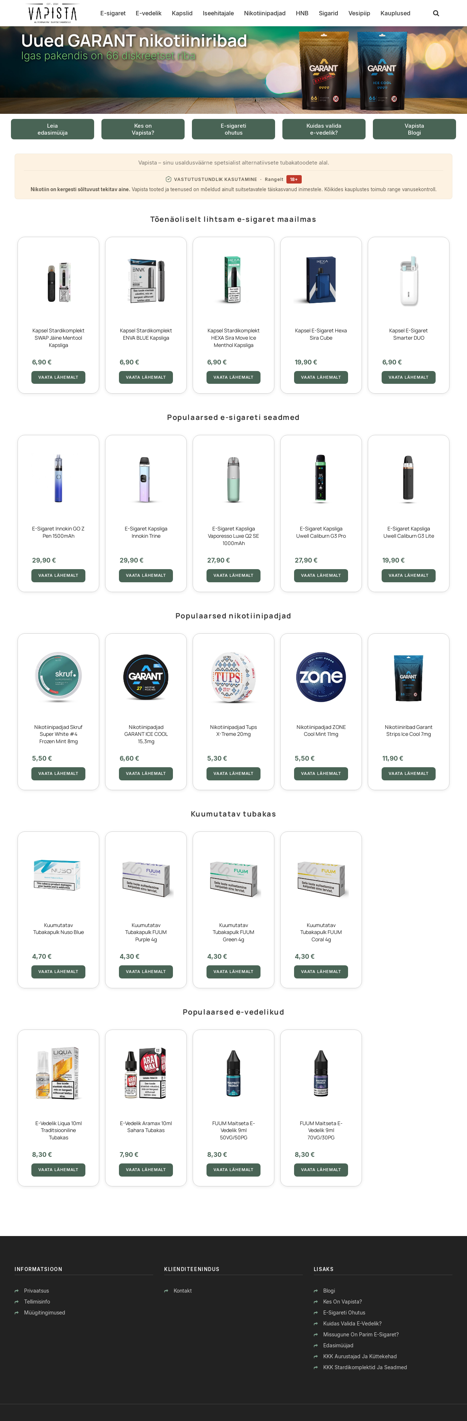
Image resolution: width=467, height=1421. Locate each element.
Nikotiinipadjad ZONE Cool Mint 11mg (321, 730)
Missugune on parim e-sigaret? (361, 1334)
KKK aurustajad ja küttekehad (360, 1356)
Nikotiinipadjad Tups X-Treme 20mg (233, 730)
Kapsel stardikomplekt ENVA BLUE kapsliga (146, 334)
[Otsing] (436, 13)
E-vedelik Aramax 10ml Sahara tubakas (146, 1127)
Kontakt (183, 1290)
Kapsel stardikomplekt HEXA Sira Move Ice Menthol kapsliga (234, 337)
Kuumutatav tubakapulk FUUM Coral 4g (321, 932)
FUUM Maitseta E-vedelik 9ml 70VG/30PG (321, 1130)
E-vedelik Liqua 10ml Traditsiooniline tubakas (58, 1130)
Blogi (329, 1290)
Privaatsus (36, 1290)
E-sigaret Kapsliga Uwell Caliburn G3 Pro (321, 532)
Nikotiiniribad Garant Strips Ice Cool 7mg (409, 730)
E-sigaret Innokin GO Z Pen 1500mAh (58, 532)
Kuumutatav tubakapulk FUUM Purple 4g (146, 932)
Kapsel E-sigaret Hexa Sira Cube (321, 334)
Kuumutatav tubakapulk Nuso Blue (58, 929)
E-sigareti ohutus (344, 1312)
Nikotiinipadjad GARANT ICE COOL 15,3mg (146, 734)
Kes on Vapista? (342, 1301)
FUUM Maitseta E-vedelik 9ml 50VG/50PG (233, 1130)
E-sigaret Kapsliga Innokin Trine (146, 532)
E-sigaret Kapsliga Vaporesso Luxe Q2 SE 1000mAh (233, 535)
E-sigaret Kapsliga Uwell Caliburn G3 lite (408, 532)
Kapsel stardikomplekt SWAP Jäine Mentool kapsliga (58, 337)
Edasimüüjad (338, 1345)
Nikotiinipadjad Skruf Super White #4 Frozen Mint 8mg (58, 734)
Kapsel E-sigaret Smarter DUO (408, 334)
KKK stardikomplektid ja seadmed (365, 1367)
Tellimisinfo (37, 1301)
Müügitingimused (44, 1312)
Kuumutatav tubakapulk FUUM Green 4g (233, 932)
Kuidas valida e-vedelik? (352, 1323)
